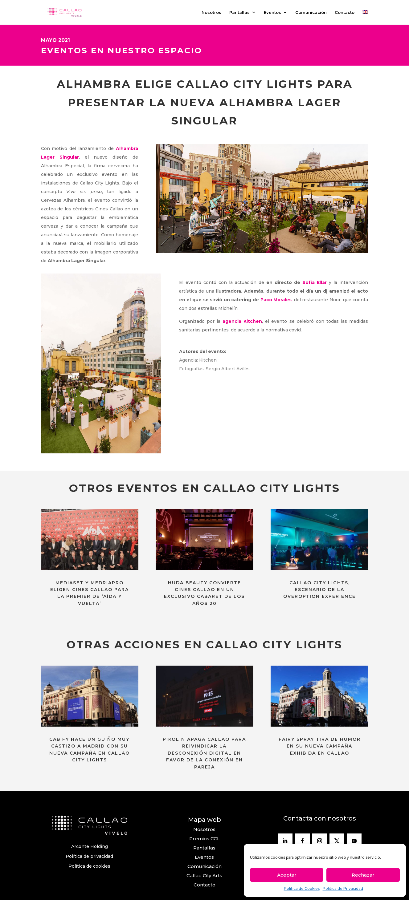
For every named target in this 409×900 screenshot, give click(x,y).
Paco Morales (276, 299)
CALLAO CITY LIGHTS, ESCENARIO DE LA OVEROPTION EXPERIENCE (319, 589)
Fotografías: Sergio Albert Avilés (214, 368)
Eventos (272, 12)
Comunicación (311, 12)
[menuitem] (365, 17)
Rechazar (363, 875)
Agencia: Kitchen (198, 360)
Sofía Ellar (314, 282)
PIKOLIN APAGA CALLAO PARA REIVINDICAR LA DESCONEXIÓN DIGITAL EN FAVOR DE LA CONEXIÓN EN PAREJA (204, 753)
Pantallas (239, 12)
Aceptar (287, 875)
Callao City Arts (204, 875)
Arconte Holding (89, 846)
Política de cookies (89, 866)
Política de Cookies (302, 888)
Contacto (344, 12)
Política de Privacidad (343, 888)
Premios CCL (204, 838)
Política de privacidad (89, 856)
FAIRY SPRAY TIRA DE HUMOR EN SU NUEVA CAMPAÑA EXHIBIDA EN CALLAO (320, 746)
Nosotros (211, 12)
